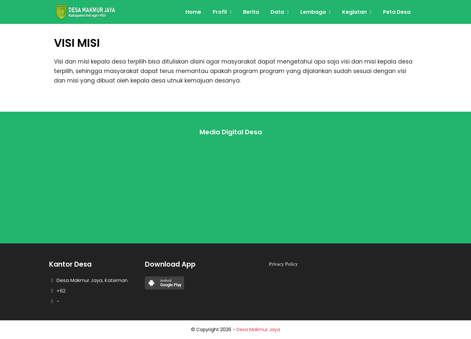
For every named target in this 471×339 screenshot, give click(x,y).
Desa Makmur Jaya (258, 329)
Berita (251, 12)
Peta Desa (396, 12)
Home (193, 12)
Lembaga (313, 12)
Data (277, 12)
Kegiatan (354, 12)
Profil (220, 12)
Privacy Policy (283, 264)
